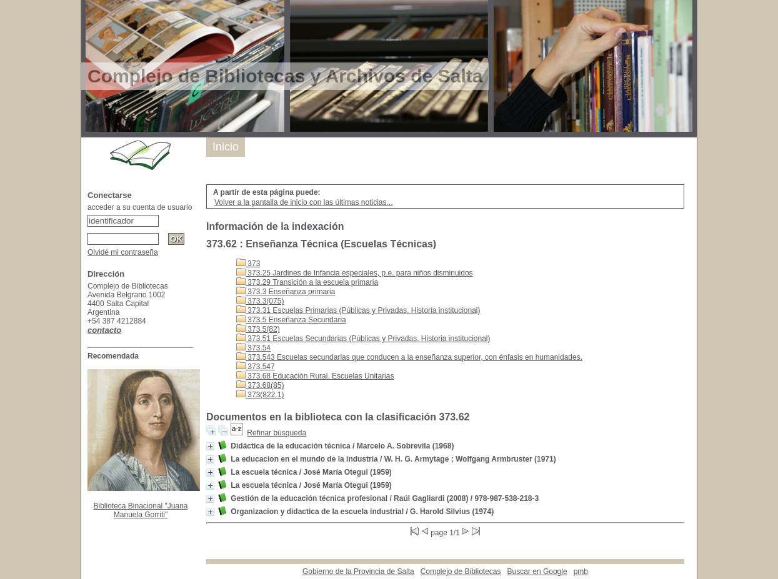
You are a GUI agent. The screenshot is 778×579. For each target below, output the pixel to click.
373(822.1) (260, 394)
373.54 (253, 348)
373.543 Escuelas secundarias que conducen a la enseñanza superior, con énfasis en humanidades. (409, 357)
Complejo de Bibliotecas (461, 571)
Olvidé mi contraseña (122, 252)
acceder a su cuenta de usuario (139, 207)
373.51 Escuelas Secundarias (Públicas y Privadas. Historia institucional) (363, 338)
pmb (581, 571)
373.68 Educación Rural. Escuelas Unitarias (315, 376)
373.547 (255, 366)
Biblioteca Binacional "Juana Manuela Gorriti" (140, 510)
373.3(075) (260, 301)
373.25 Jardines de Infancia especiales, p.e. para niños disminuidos (354, 273)
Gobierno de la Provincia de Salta (358, 571)
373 (248, 263)
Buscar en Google (537, 571)
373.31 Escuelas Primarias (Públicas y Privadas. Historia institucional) (358, 310)
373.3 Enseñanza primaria (285, 291)
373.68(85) (260, 385)
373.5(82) (258, 329)
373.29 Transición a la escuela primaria (307, 282)
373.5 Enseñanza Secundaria (291, 319)
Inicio (225, 147)
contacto (104, 330)
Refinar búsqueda (276, 432)
